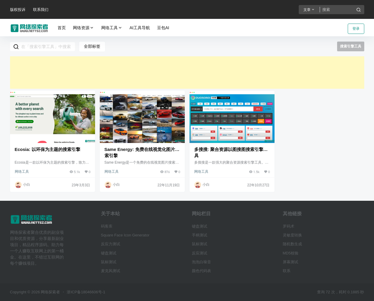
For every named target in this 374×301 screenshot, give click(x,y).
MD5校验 (290, 253)
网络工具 (112, 27)
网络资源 (83, 27)
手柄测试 (199, 235)
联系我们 (40, 9)
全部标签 (92, 46)
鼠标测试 (108, 262)
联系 (286, 271)
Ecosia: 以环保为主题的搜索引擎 (48, 149)
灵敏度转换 (292, 235)
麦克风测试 (110, 271)
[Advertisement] (187, 72)
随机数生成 (292, 244)
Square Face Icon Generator (125, 235)
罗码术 (288, 226)
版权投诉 (17, 9)
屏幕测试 (290, 262)
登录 (356, 29)
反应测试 (199, 253)
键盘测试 (108, 253)
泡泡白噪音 (201, 262)
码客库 (106, 226)
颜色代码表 (201, 271)
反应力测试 (110, 244)
